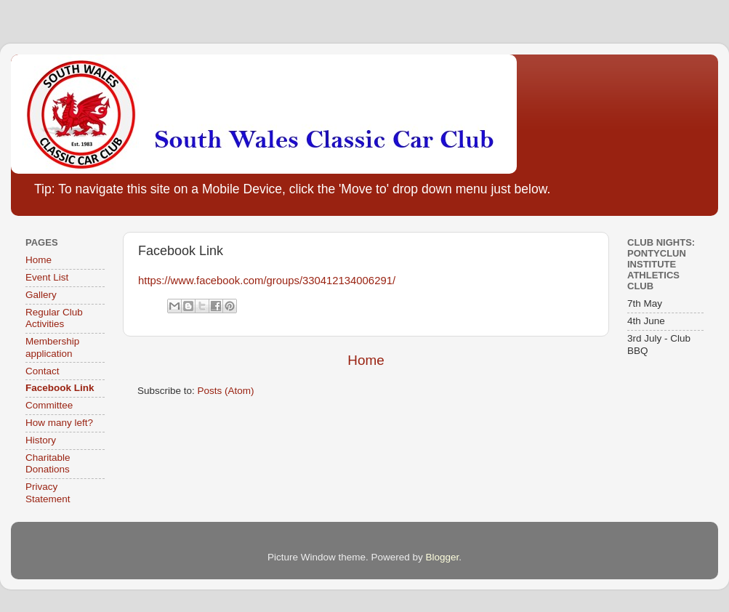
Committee (49, 405)
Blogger (442, 557)
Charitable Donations (48, 463)
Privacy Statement (48, 492)
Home (365, 360)
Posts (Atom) (226, 390)
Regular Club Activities (54, 318)
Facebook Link (59, 387)
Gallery (41, 294)
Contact (42, 371)
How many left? (59, 422)
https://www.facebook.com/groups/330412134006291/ (266, 280)
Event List (46, 277)
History (40, 440)
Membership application (52, 347)
